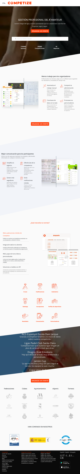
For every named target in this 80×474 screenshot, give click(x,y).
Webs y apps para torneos (28, 455)
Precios (4, 455)
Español (62, 452)
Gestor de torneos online (28, 454)
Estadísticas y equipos (27, 463)
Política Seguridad (7, 466)
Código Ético (5, 464)
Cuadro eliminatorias (46, 461)
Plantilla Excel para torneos (48, 460)
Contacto (4, 471)
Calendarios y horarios (27, 460)
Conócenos (5, 468)
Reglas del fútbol (45, 454)
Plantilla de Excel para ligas (48, 458)
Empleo (4, 469)
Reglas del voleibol (46, 455)
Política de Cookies (7, 461)
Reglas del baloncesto (47, 457)
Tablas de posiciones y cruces (29, 458)
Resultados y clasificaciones (29, 461)
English (67, 452)
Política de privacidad (8, 460)
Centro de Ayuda (6, 454)
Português (72, 452)
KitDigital (4, 457)
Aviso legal (5, 463)
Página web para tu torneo (28, 457)
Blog (3, 458)
